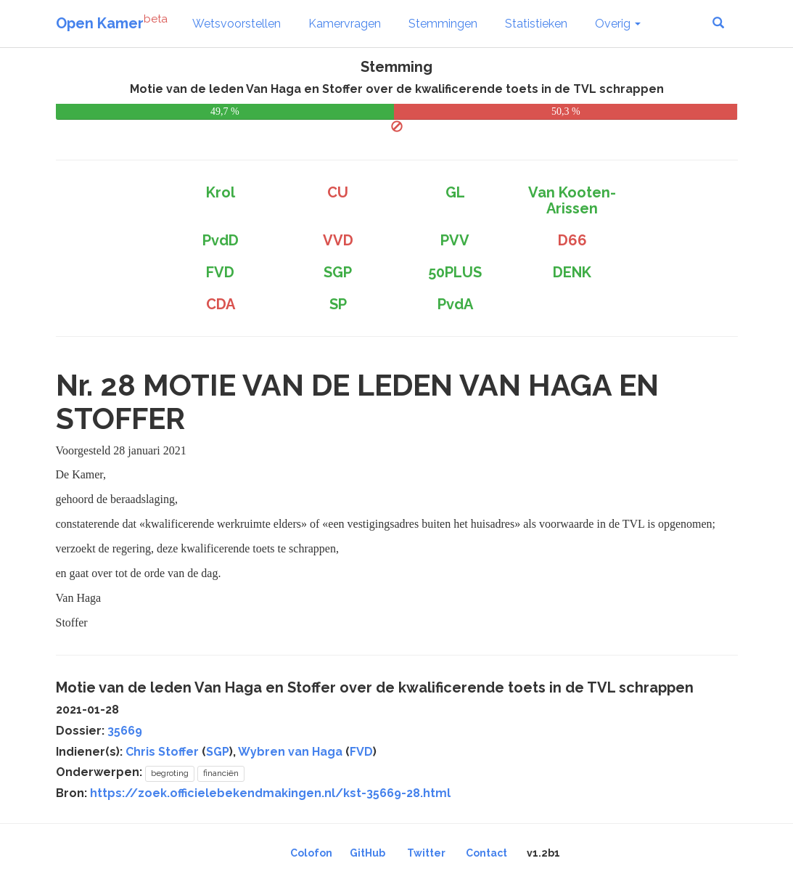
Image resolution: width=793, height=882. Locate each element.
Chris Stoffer (162, 752)
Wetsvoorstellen (236, 23)
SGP (217, 752)
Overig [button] (618, 23)
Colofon (311, 853)
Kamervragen (344, 23)
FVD (361, 752)
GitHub (367, 853)
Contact (486, 853)
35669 (124, 731)
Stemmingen (442, 23)
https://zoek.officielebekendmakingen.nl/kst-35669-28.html (270, 793)
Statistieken (536, 23)
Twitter (426, 853)
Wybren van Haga (290, 752)
